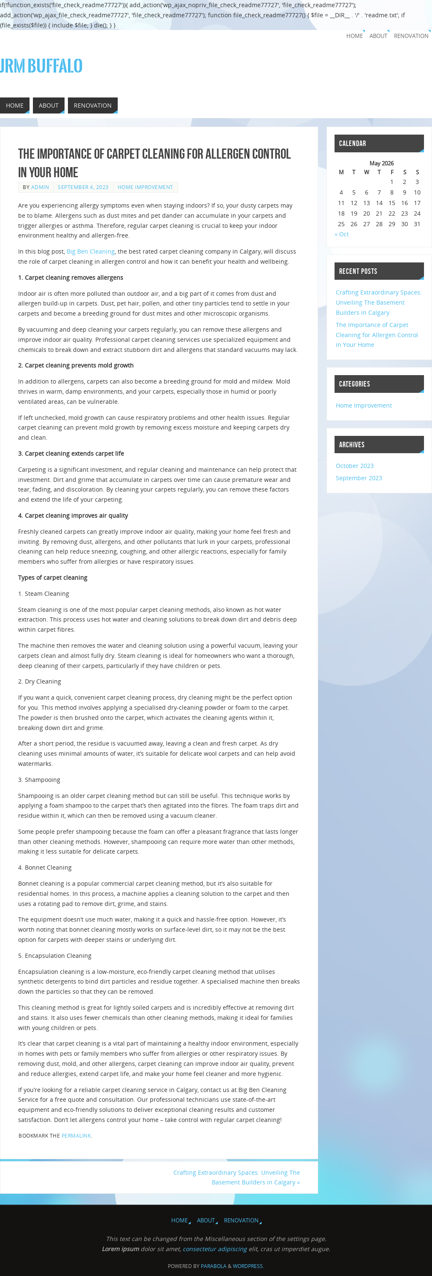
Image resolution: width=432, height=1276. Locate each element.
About (378, 36)
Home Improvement (145, 187)
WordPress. (248, 1266)
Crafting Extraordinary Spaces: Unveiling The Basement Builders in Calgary (236, 1177)
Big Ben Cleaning (91, 251)
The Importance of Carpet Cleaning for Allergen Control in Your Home (377, 335)
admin (40, 187)
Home (354, 36)
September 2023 (359, 478)
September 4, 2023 (83, 187)
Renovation (411, 36)
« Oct (342, 234)
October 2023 (355, 466)
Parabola (214, 1266)
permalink (76, 1135)
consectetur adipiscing (215, 1249)
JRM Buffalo (41, 66)
